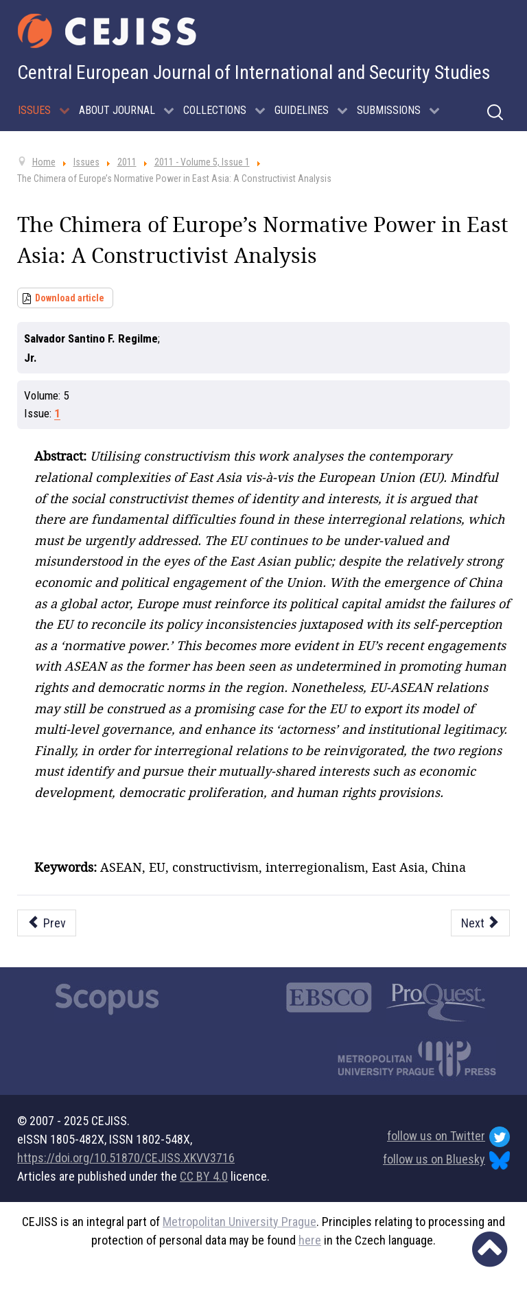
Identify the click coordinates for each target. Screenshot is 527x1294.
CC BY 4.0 (204, 1176)
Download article (69, 297)
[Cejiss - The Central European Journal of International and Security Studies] (107, 31)
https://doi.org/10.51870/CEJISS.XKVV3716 (126, 1158)
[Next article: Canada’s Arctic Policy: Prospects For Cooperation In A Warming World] (481, 923)
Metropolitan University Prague (239, 1221)
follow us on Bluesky (446, 1160)
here (309, 1240)
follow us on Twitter (448, 1137)
